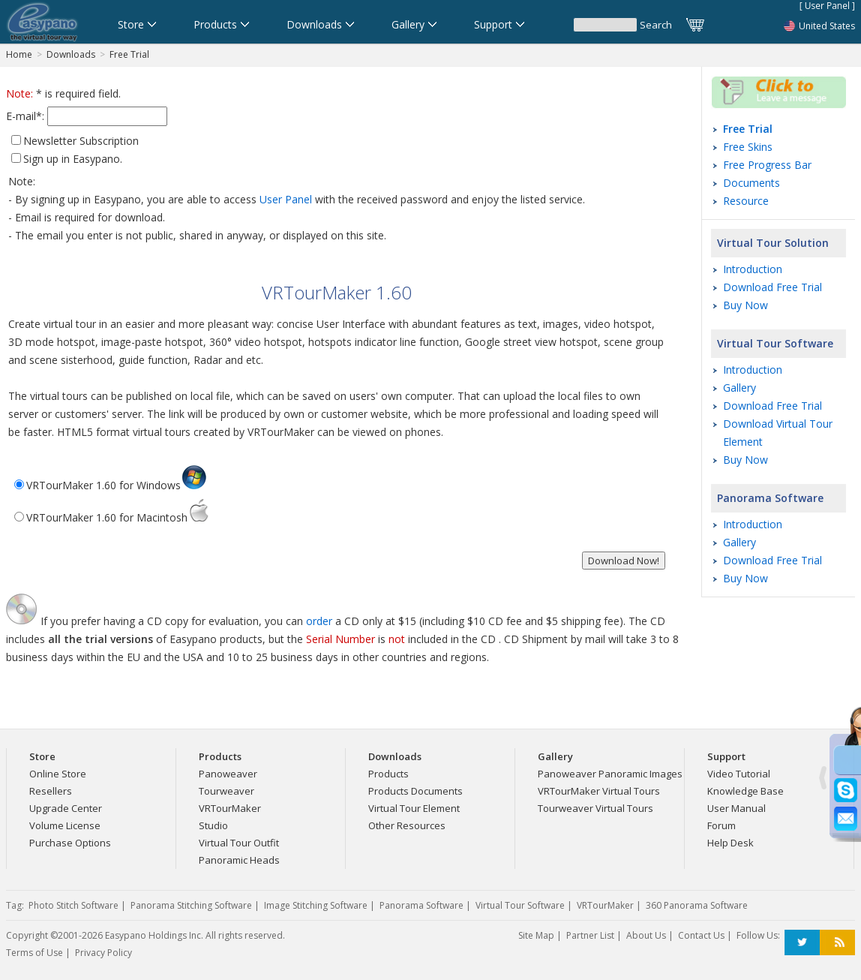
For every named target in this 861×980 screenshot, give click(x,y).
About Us (646, 935)
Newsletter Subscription (81, 141)
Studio (213, 825)
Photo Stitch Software (73, 905)
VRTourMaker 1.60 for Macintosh (118, 517)
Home (19, 54)
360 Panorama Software (697, 905)
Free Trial (129, 54)
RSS (837, 943)
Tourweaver (226, 791)
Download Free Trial (772, 287)
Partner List (590, 935)
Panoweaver (228, 773)
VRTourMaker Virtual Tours (599, 791)
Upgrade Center (65, 808)
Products (388, 773)
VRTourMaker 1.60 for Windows (116, 485)
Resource (746, 201)
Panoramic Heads (239, 860)
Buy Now (745, 305)
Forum (721, 825)
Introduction (752, 269)
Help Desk (730, 842)
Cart (696, 25)
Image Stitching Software (316, 905)
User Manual (736, 808)
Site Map (536, 935)
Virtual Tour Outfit (239, 842)
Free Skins (747, 147)
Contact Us (701, 935)
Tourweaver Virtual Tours (595, 808)
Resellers (50, 791)
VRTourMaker (230, 808)
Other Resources (407, 825)
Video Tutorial (738, 773)
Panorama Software (770, 498)
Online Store (57, 773)
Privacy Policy (103, 952)
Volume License (64, 825)
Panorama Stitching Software (191, 905)
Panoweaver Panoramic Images (610, 773)
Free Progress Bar (767, 165)
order (319, 621)
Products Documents (415, 791)
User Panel (286, 199)
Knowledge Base (745, 791)
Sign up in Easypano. (72, 159)
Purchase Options (70, 842)
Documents (751, 183)
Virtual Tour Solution (773, 243)
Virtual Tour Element (414, 808)
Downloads (70, 54)
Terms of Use (34, 952)
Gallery (739, 387)
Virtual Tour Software (775, 343)
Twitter (802, 943)
